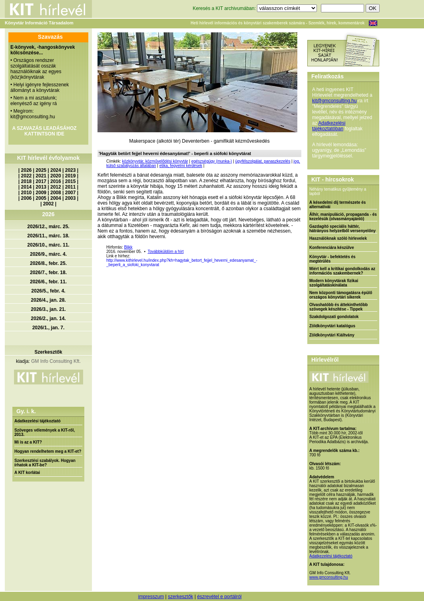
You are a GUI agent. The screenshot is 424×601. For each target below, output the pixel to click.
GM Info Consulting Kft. (56, 361)
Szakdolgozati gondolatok (333, 316)
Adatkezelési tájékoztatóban (328, 125)
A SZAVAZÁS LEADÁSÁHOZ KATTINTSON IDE (44, 131)
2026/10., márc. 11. (48, 245)
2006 (26, 198)
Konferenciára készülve (331, 247)
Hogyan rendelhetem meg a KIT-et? (47, 451)
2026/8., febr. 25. (48, 263)
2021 (41, 176)
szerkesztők (180, 596)
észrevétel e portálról (219, 596)
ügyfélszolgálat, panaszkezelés (263, 161)
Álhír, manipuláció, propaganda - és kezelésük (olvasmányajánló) (343, 216)
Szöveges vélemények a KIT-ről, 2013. (44, 432)
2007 (70, 192)
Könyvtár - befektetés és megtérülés (332, 259)
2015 (70, 181)
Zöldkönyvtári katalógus (332, 326)
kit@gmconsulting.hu (334, 100)
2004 (55, 198)
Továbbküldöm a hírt (165, 251)
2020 (55, 176)
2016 (55, 181)
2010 (26, 192)
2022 (26, 176)
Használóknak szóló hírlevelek (338, 238)
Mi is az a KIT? (28, 442)
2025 (41, 170)
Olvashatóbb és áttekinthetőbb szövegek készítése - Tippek (338, 306)
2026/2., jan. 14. (48, 318)
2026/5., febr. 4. (48, 291)
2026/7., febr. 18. (48, 272)
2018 (26, 181)
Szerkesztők (48, 352)
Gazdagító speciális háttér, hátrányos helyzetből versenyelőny (342, 228)
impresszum (151, 596)
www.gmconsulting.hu (328, 577)
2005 (41, 198)
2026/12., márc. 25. (48, 226)
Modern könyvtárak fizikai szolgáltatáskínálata (333, 283)
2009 (41, 192)
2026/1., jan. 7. (48, 327)
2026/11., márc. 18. (48, 236)
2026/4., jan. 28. (48, 300)
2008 (55, 192)
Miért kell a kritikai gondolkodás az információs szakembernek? (342, 271)
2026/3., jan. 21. (48, 309)
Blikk (128, 247)
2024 (55, 170)
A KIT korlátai (27, 472)
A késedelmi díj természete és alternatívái (337, 204)
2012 (55, 187)
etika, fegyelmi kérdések (180, 165)
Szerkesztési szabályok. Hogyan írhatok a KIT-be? (45, 462)
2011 (70, 187)
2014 (26, 187)
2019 (70, 176)
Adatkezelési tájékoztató (37, 421)
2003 (70, 198)
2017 (41, 181)
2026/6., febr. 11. (48, 282)
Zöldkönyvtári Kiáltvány (331, 335)
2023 (70, 170)
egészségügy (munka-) (211, 161)
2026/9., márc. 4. (48, 254)
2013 (41, 187)
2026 (26, 170)
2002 (48, 204)
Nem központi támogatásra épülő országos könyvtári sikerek (340, 295)
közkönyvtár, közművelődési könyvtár (155, 161)
